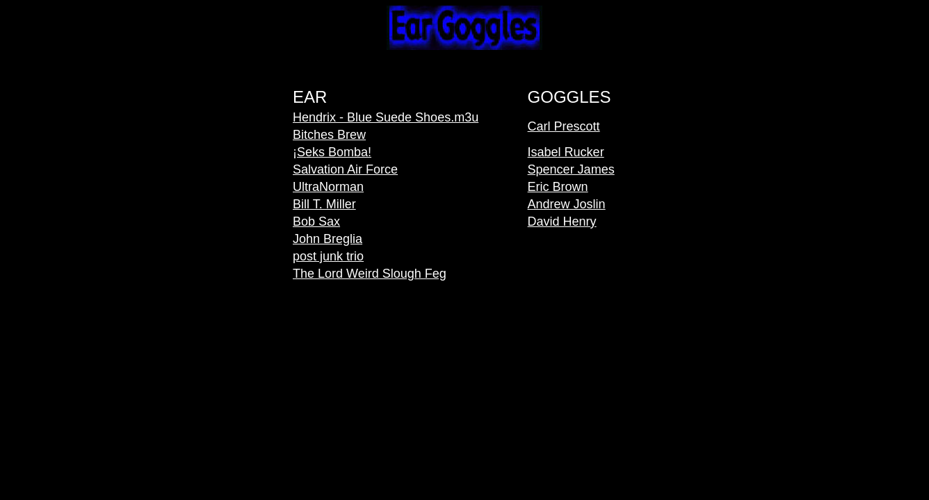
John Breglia (327, 239)
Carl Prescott (564, 126)
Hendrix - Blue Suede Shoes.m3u (385, 117)
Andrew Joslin (567, 204)
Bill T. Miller (324, 204)
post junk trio (328, 256)
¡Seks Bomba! (332, 152)
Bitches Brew (329, 135)
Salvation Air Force (345, 169)
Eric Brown (558, 187)
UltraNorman (328, 187)
